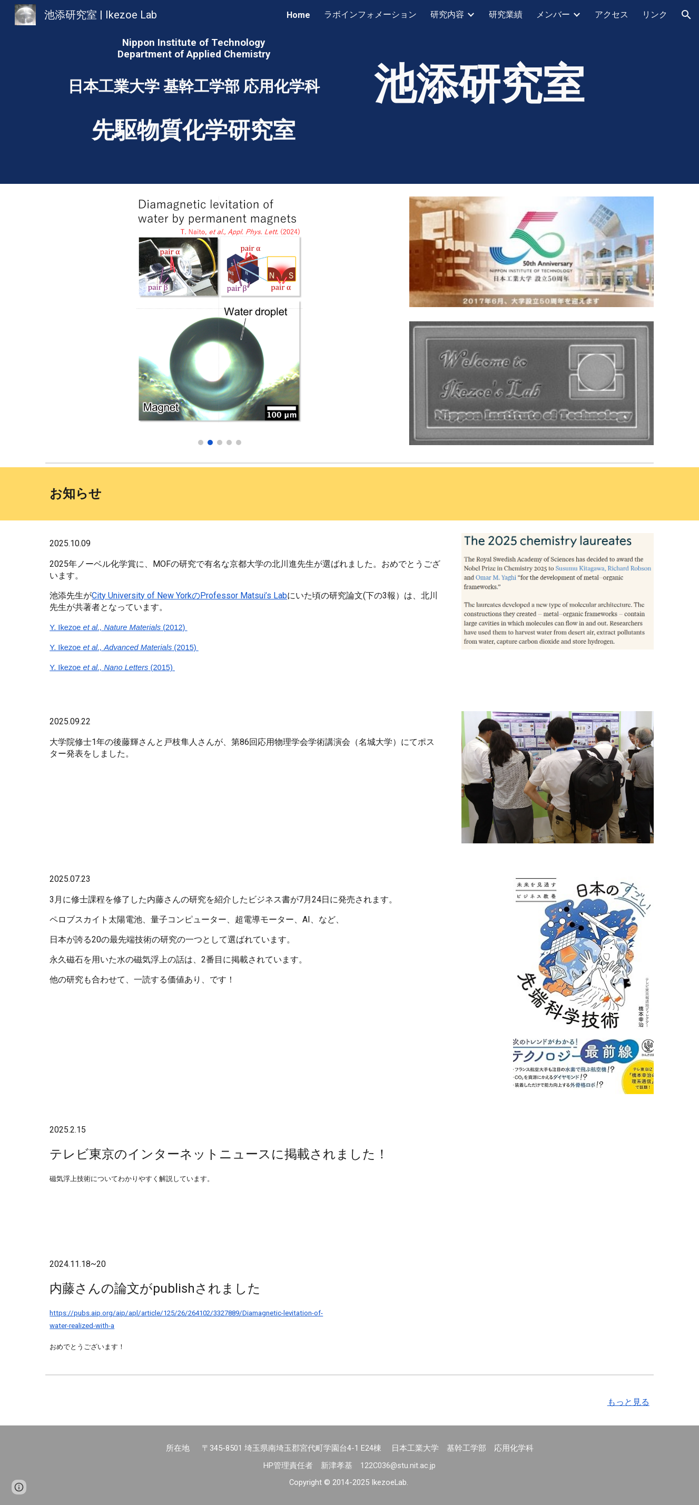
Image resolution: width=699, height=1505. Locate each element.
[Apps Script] (531, 493)
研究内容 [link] (447, 14)
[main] (193, 48)
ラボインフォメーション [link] (370, 14)
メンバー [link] (553, 14)
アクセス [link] (611, 14)
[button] (686, 14)
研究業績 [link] (506, 14)
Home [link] (298, 15)
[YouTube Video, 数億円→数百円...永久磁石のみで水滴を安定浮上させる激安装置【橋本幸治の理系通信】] (557, 1173)
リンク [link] (654, 14)
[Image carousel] (219, 320)
